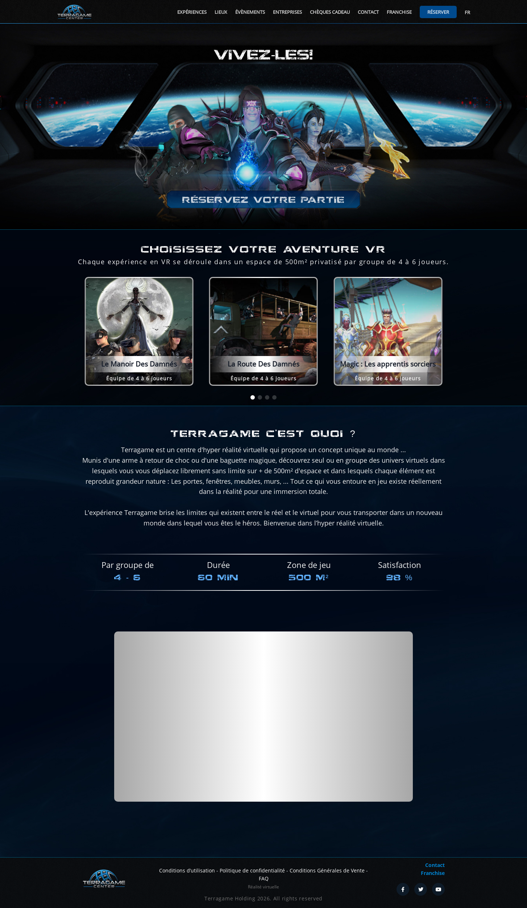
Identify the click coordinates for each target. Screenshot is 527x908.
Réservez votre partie (263, 200)
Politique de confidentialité (252, 870)
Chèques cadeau (330, 12)
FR (467, 12)
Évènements (250, 12)
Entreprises (287, 12)
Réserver (438, 12)
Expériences (192, 12)
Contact (368, 12)
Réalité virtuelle (263, 887)
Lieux (221, 12)
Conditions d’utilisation (187, 870)
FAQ (264, 878)
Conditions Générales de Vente (327, 870)
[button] (252, 397)
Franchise (399, 12)
